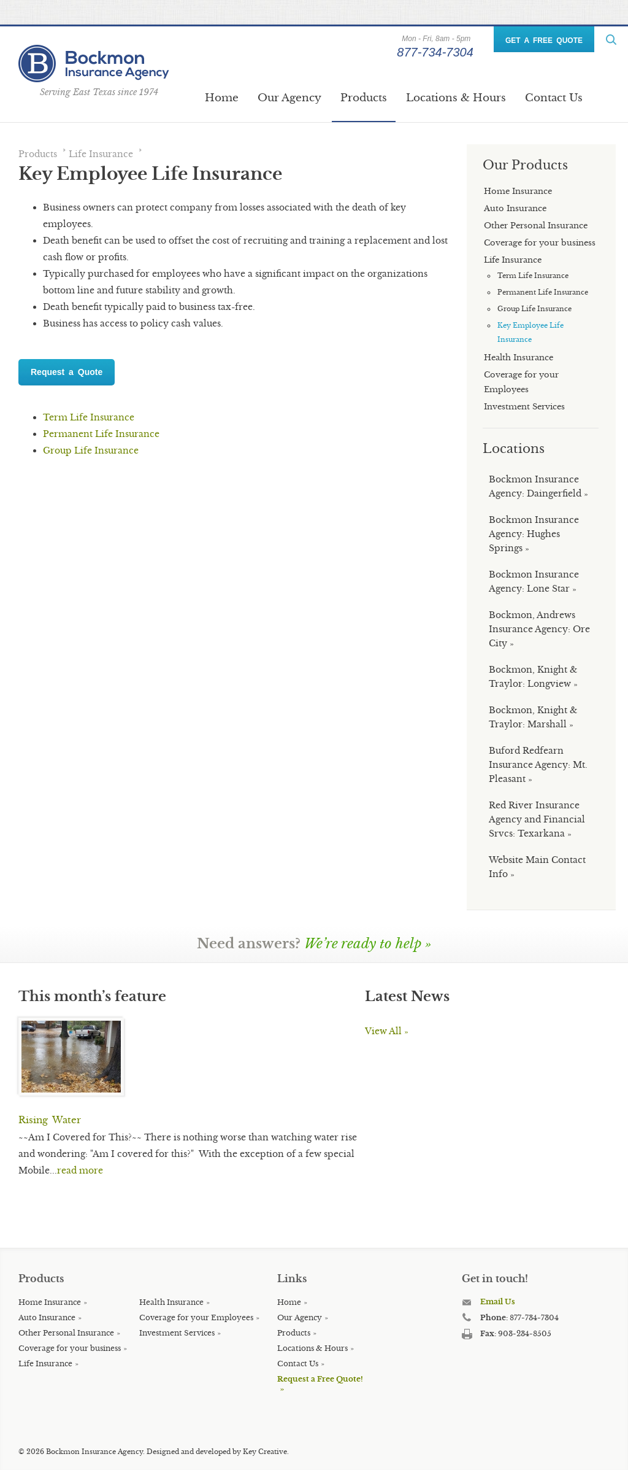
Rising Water (49, 1120)
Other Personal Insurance (66, 1332)
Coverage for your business (69, 1348)
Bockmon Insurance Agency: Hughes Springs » (534, 534)
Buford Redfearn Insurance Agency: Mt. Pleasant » (538, 764)
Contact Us (554, 97)
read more (80, 1170)
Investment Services (177, 1332)
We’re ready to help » (368, 943)
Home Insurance (49, 1302)
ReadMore (611, 39)
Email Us (497, 1301)
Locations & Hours (456, 97)
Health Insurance (171, 1302)
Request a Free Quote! (320, 1378)
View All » (386, 1031)
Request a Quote (66, 372)
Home (222, 97)
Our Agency (289, 97)
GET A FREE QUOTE (544, 40)
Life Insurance (101, 154)
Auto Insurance (46, 1317)
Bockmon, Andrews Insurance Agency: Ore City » (539, 629)
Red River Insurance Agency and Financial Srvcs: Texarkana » (537, 819)
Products (363, 97)
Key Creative (265, 1451)
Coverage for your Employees (196, 1317)
